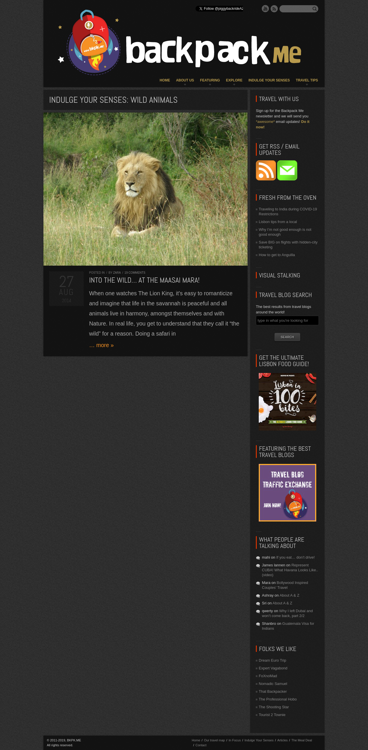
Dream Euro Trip (272, 660)
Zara (116, 272)
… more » (101, 345)
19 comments (134, 272)
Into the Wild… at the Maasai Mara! (144, 280)
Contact (200, 745)
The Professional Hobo (278, 699)
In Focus (235, 740)
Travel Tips (307, 80)
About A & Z (289, 595)
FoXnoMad (268, 676)
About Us (185, 80)
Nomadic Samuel (273, 684)
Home (165, 80)
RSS (274, 8)
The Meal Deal (302, 740)
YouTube (265, 8)
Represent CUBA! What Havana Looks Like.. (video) (290, 570)
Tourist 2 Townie (272, 715)
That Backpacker (273, 691)
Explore (234, 80)
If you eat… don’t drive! (295, 557)
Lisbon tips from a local (278, 222)
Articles (282, 740)
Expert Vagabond (273, 668)
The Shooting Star (274, 707)
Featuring (210, 80)
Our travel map (214, 740)
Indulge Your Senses (269, 80)
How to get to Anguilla (277, 255)
